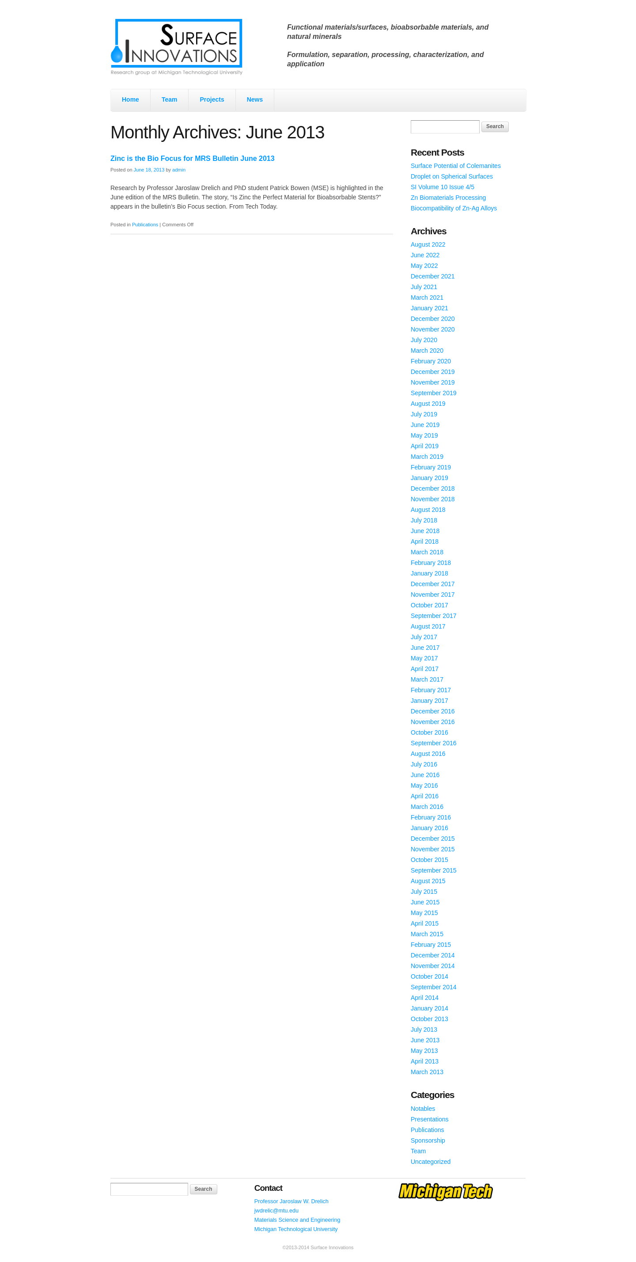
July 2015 (424, 891)
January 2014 (429, 1008)
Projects (212, 99)
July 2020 (424, 339)
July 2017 (424, 637)
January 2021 (429, 308)
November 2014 (433, 965)
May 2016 (424, 785)
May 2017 (424, 658)
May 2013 (424, 1050)
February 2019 (431, 467)
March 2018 (427, 552)
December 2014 (433, 955)
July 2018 (424, 520)
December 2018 (433, 488)
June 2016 (425, 774)
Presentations (430, 1119)
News (255, 99)
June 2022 (425, 255)
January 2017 (429, 700)
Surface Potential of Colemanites (456, 165)
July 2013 (424, 1029)
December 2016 (433, 711)
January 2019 (429, 477)
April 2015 (425, 923)
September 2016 (434, 743)
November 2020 (433, 329)
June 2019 (425, 424)
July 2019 (424, 414)
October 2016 (429, 732)
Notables (423, 1108)
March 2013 (427, 1071)
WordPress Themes (509, 1255)
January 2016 (429, 827)
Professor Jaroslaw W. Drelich (291, 1201)
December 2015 (433, 838)
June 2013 (425, 1040)
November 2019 (433, 382)
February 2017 (431, 690)
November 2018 (433, 499)
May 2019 (424, 435)
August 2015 (428, 881)
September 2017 (434, 615)
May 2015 (424, 912)
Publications (145, 224)
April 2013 (425, 1061)
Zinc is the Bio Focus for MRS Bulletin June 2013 (192, 158)
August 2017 (428, 626)
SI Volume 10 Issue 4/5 (442, 187)
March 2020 (427, 350)
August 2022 (428, 244)
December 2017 (433, 583)
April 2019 (425, 446)
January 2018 (429, 573)
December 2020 (433, 318)
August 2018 (428, 509)
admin (179, 169)
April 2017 (425, 668)
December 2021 (433, 276)
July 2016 (424, 764)
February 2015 (431, 944)
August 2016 (428, 753)
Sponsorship (428, 1140)
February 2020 (431, 361)
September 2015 (434, 870)
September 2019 (434, 393)
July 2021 (424, 286)
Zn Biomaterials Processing (448, 197)
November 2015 (433, 849)
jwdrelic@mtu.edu (276, 1211)
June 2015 (425, 902)
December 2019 (433, 371)
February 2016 (431, 817)
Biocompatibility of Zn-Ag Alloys (454, 208)
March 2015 (427, 934)
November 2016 (433, 721)
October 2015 (429, 859)
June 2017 (425, 647)
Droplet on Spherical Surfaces (452, 176)
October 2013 (429, 1018)
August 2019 (428, 403)
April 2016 (425, 796)
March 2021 (427, 297)
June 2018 (425, 530)
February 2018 (431, 562)
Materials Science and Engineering (297, 1220)
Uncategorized (430, 1161)
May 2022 (424, 265)
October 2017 (429, 605)
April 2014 (425, 997)
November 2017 (433, 594)
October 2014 (429, 976)
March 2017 (427, 679)
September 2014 (434, 987)
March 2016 (427, 806)
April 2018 (425, 541)
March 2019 (427, 456)
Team (170, 99)
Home (130, 99)
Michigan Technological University (296, 1229)
